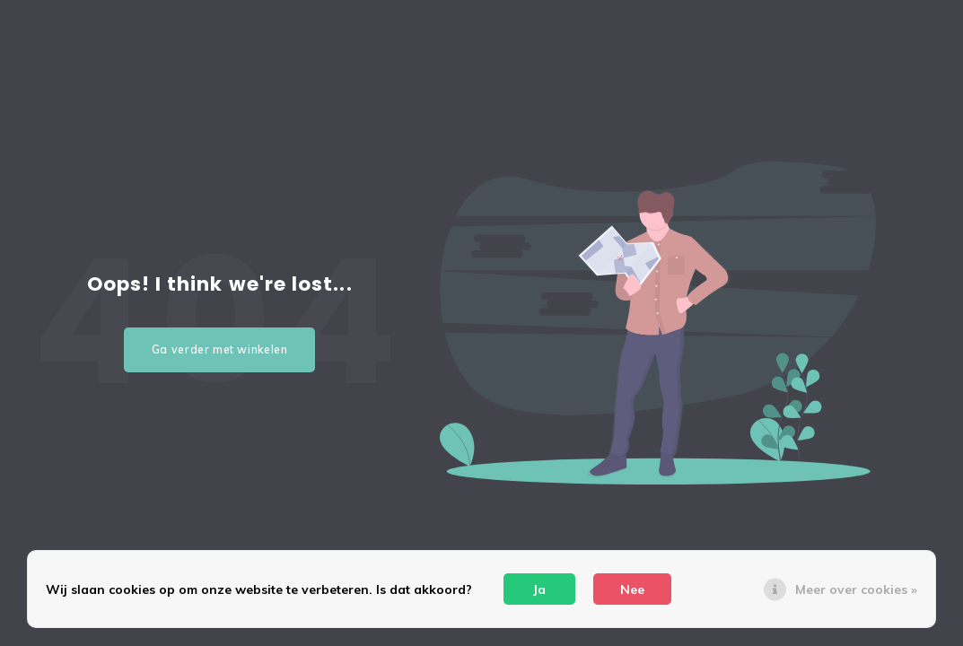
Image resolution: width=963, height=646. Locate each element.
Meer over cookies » (856, 589)
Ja (539, 589)
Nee (632, 589)
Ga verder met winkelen (220, 349)
